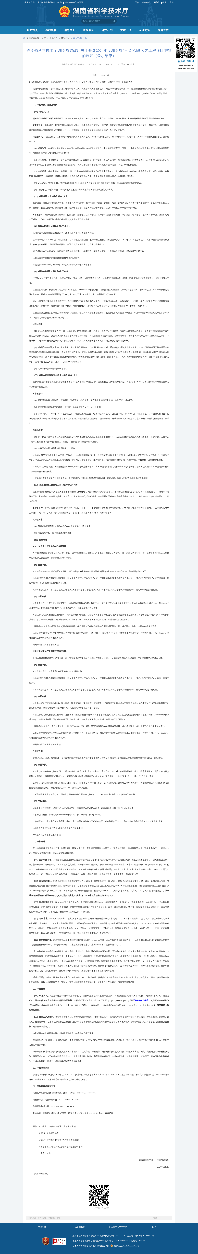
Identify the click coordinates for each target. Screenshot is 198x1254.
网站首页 (32, 30)
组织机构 (51, 30)
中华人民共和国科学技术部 (50, 2)
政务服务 (88, 30)
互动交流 (144, 30)
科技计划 (107, 30)
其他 (154, 1227)
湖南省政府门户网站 (74, 2)
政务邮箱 (146, 2)
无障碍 (156, 2)
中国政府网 (29, 2)
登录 (164, 2)
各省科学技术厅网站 (118, 1227)
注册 (171, 2)
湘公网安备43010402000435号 (126, 1246)
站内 (85, 21)
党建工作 (125, 30)
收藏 (155, 1218)
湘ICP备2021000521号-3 (145, 1236)
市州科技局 (80, 1227)
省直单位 (42, 1227)
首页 (44, 38)
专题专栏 (163, 30)
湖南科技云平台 (141, 1000)
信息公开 (69, 30)
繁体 (137, 2)
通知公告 (65, 38)
